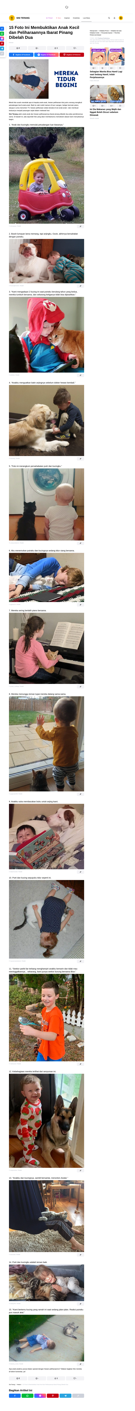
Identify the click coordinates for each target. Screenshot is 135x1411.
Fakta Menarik (94, 80)
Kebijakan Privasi (104, 30)
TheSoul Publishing (104, 38)
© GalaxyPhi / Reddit (15, 1303)
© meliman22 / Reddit (15, 1064)
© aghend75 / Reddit (14, 604)
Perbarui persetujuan (95, 35)
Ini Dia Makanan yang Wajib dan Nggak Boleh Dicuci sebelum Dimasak (105, 112)
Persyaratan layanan (106, 32)
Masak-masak (94, 118)
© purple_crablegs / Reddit (16, 686)
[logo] (19, 18)
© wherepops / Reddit (15, 226)
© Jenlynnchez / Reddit (15, 1170)
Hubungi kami (93, 30)
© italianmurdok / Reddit (15, 871)
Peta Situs (117, 32)
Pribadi (49, 18)
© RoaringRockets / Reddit (16, 285)
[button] (94, 68)
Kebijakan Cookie (94, 32)
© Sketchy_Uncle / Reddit (16, 1364)
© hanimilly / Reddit (14, 458)
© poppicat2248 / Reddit (15, 794)
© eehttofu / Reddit (14, 375)
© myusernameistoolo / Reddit (17, 961)
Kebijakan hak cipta (116, 30)
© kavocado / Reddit (14, 1254)
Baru (58, 18)
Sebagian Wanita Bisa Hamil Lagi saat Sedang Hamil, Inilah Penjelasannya (106, 74)
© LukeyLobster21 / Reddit (16, 543)
